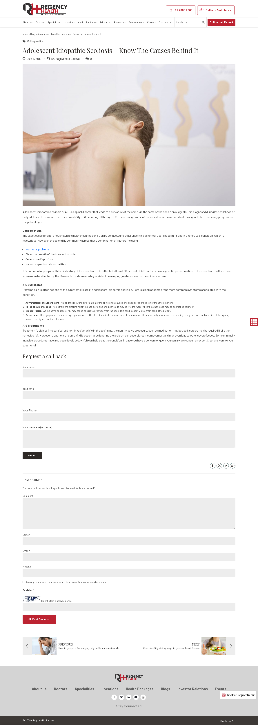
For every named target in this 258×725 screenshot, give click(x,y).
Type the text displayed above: (56, 600)
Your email (129, 393)
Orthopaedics (35, 41)
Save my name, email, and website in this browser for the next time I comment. (66, 582)
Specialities (54, 22)
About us (28, 22)
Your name (129, 371)
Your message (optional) (129, 436)
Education (105, 22)
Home (25, 33)
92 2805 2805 (183, 10)
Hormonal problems (38, 249)
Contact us (165, 22)
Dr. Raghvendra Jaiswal (65, 59)
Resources (120, 22)
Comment (28, 495)
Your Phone (129, 414)
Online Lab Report (221, 22)
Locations (69, 22)
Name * (26, 534)
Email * (26, 550)
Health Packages (87, 22)
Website (27, 566)
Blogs (165, 688)
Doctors (40, 22)
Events (220, 688)
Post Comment (41, 619)
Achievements (136, 22)
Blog (32, 33)
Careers (151, 22)
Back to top (225, 720)
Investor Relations (193, 688)
